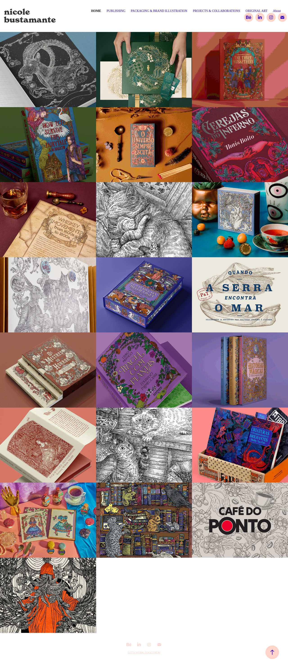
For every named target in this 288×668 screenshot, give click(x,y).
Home (96, 11)
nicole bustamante (30, 16)
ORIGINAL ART (257, 11)
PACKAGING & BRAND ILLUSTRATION (159, 11)
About (277, 11)
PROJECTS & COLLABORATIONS (216, 11)
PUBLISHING (116, 11)
